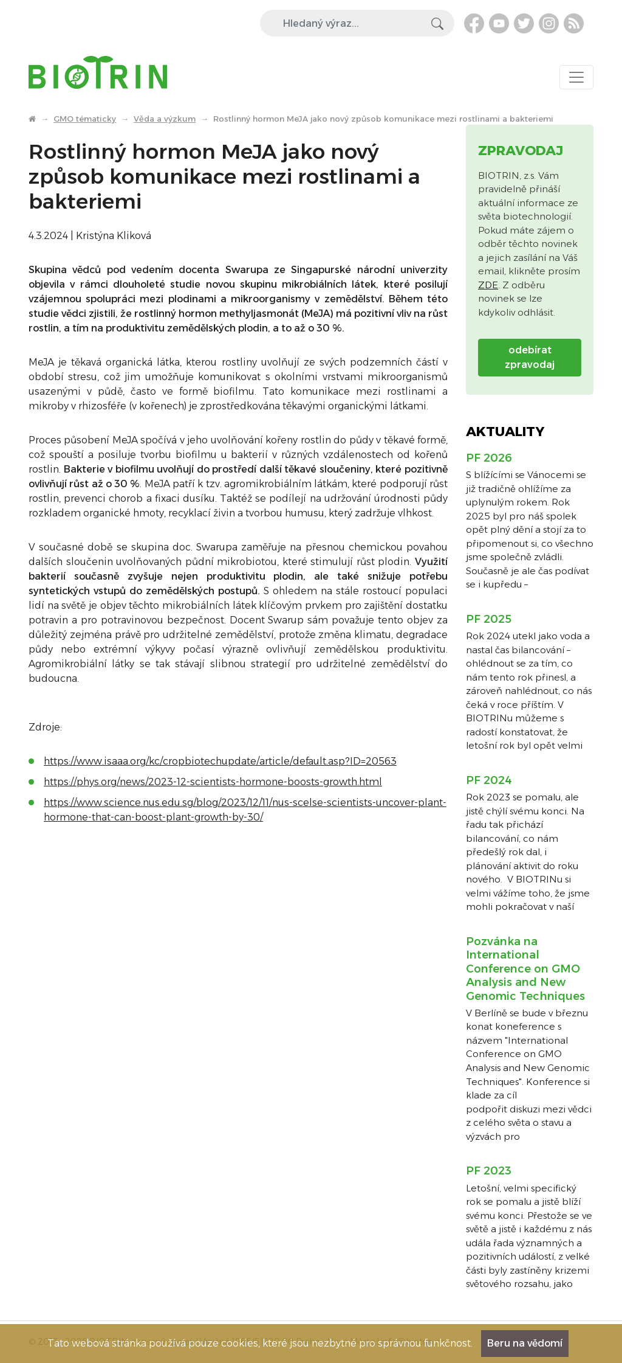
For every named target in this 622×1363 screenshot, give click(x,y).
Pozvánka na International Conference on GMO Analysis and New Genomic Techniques (525, 969)
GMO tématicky (84, 118)
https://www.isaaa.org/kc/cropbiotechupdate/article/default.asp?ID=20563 (220, 761)
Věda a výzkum (165, 118)
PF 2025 (488, 619)
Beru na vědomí (524, 1343)
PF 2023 (488, 1170)
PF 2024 (489, 780)
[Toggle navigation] (576, 77)
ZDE (488, 285)
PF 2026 (489, 458)
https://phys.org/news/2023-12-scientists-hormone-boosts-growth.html (213, 782)
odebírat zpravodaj (530, 357)
